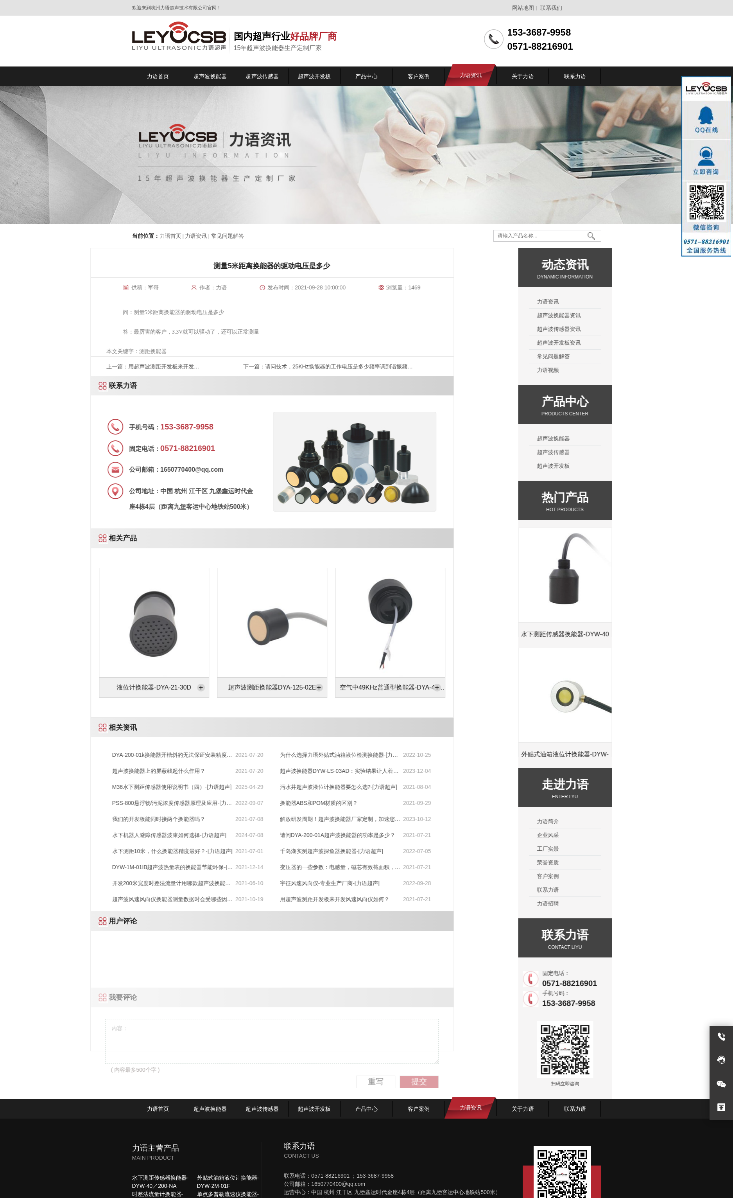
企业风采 (626, 835)
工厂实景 (626, 849)
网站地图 (523, 8)
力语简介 (626, 821)
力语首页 (170, 236)
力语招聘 (626, 903)
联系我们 (551, 8)
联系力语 (626, 890)
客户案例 (626, 876)
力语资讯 (196, 236)
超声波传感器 (631, 452)
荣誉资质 (626, 862)
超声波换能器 (631, 438)
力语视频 (626, 370)
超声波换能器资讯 (637, 315)
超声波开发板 (631, 466)
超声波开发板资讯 (637, 342)
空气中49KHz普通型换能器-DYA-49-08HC (86, 690)
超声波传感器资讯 (637, 329)
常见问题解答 (227, 236)
